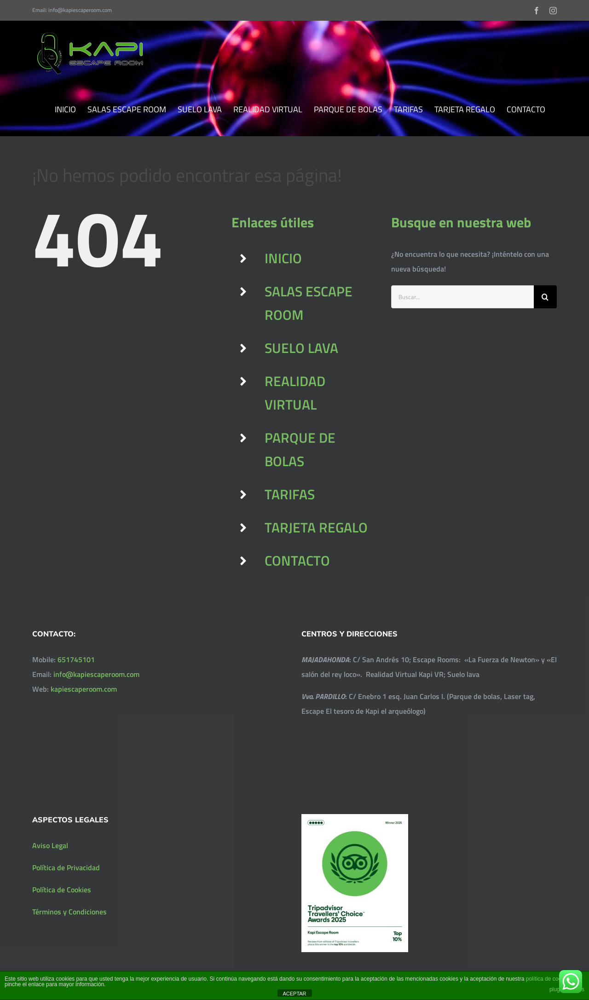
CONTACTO (297, 560)
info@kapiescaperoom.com (96, 674)
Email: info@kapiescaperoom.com (72, 10)
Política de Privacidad (66, 867)
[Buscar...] (462, 296)
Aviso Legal (50, 845)
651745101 (76, 659)
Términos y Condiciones (69, 911)
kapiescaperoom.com (84, 688)
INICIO (283, 258)
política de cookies (549, 979)
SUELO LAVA (301, 347)
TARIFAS (290, 494)
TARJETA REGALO (316, 527)
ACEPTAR (294, 993)
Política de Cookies (61, 889)
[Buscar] (545, 296)
